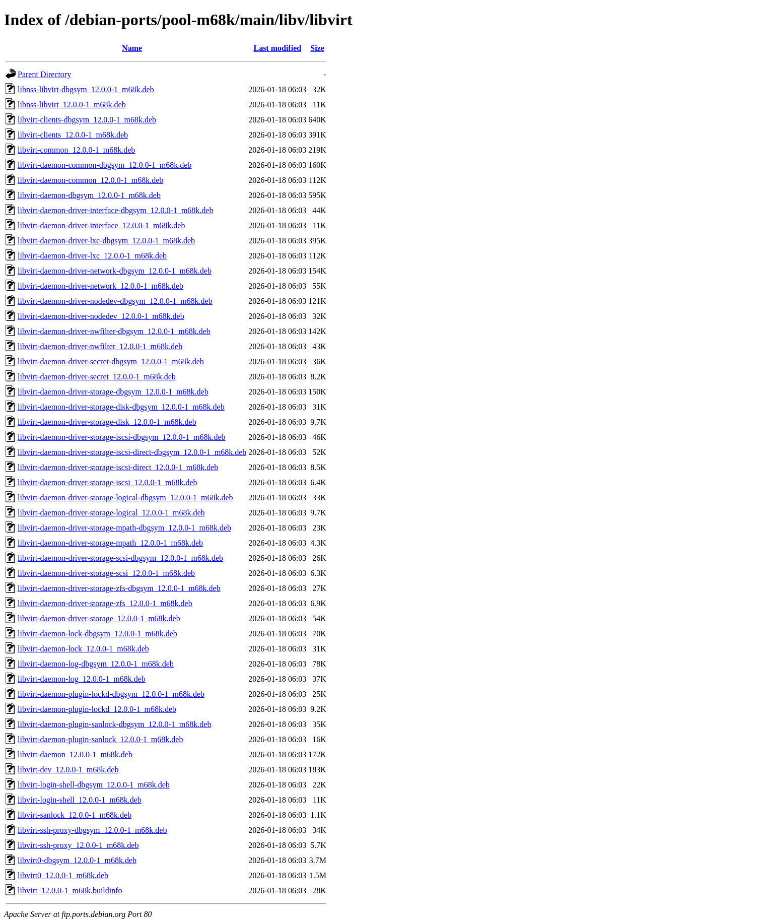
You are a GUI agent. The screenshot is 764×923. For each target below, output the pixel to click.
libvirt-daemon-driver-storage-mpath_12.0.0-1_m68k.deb (110, 543)
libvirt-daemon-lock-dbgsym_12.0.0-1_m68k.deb (97, 633)
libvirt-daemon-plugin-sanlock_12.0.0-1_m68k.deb (100, 739)
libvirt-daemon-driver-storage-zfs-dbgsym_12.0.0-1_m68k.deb (119, 588)
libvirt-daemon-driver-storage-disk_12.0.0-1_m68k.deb (107, 422)
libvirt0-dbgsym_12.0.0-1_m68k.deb (77, 860)
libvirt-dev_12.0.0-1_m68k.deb (68, 769)
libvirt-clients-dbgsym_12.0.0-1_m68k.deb (87, 119)
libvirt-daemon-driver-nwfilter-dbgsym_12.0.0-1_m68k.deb (114, 331)
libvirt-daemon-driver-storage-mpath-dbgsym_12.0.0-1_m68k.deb (124, 527)
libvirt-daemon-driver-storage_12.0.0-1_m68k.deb (99, 618)
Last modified (277, 48)
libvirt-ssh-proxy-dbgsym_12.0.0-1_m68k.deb (92, 830)
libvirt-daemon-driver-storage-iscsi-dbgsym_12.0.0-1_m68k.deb (121, 437)
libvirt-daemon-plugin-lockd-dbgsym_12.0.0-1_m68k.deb (111, 694)
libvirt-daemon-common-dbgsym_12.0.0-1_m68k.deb (104, 165)
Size (317, 48)
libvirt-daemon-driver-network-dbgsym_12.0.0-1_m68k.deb (115, 271)
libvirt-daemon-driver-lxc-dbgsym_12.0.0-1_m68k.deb (106, 240)
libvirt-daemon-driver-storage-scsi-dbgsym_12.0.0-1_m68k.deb (120, 558)
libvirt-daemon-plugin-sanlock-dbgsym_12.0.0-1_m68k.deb (114, 724)
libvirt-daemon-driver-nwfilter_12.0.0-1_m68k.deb (100, 346)
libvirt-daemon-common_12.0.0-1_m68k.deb (90, 180)
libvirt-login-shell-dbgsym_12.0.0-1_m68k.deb (94, 784)
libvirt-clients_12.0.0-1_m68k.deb (73, 134)
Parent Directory (44, 74)
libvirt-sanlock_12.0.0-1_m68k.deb (74, 815)
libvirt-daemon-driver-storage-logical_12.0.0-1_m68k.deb (111, 512)
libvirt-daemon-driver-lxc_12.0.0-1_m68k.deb (92, 255)
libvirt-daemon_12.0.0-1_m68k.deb (75, 754)
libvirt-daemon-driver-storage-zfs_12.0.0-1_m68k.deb (105, 603)
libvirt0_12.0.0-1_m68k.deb (63, 875)
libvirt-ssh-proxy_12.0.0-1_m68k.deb (78, 845)
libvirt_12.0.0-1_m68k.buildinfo (70, 890)
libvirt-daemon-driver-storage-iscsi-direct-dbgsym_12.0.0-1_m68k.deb (132, 452)
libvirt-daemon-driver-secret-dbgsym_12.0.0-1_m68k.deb (111, 361)
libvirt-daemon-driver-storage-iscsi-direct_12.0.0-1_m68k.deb (118, 467)
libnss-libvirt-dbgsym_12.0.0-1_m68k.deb (86, 89)
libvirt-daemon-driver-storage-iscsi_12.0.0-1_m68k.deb (107, 482)
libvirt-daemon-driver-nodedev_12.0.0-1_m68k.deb (101, 316)
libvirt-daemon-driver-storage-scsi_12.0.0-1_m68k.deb (106, 573)
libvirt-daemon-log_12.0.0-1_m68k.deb (82, 679)
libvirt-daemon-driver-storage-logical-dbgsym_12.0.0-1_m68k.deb (125, 497)
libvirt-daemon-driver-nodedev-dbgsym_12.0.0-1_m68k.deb (115, 301)
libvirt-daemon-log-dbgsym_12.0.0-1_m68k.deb (96, 664)
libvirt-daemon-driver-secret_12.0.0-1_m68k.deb (97, 376)
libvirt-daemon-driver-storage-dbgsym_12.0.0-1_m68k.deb (113, 391)
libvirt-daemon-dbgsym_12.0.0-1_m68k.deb (89, 195)
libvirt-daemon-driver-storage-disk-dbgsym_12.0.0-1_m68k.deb (121, 407)
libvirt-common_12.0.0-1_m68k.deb (76, 150)
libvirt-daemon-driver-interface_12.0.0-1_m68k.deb (101, 225)
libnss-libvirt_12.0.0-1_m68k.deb (72, 104)
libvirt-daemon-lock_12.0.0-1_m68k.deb (83, 648)
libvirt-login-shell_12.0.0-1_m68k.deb (80, 800)
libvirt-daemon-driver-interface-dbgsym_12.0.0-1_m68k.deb (115, 210)
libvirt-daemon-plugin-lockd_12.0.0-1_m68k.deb (97, 709)
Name (132, 48)
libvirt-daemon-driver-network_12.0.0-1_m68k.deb (100, 286)
